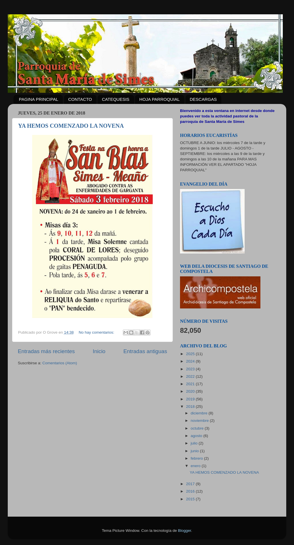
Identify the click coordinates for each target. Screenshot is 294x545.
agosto (197, 436)
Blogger (184, 530)
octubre (198, 428)
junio (195, 451)
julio (195, 443)
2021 (191, 384)
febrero (197, 458)
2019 (191, 399)
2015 (191, 499)
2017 (191, 484)
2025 (191, 354)
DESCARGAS (203, 99)
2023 (191, 369)
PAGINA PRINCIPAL (38, 99)
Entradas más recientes (46, 351)
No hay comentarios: (97, 332)
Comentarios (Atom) (59, 363)
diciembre (199, 413)
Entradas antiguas (145, 351)
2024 (191, 361)
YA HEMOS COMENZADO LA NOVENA (71, 126)
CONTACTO (80, 99)
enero (196, 466)
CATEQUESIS (115, 99)
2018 (191, 406)
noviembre (200, 420)
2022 (191, 376)
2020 (191, 391)
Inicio (99, 351)
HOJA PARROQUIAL (159, 99)
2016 (191, 491)
